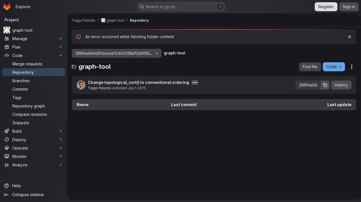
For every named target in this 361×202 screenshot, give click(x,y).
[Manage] (33, 38)
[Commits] (33, 89)
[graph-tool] (33, 30)
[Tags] (33, 97)
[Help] (33, 186)
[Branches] (33, 80)
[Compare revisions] (33, 114)
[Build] (33, 131)
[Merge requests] (33, 64)
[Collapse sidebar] (33, 195)
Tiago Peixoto (99, 88)
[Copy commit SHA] (323, 85)
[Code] (33, 55)
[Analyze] (33, 165)
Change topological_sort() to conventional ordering (138, 82)
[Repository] (33, 72)
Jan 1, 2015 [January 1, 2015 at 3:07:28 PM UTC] (137, 88)
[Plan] (33, 47)
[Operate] (33, 148)
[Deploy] (33, 139)
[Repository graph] (33, 106)
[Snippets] (33, 123)
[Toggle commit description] (195, 82)
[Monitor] (33, 156)
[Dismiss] (347, 36)
